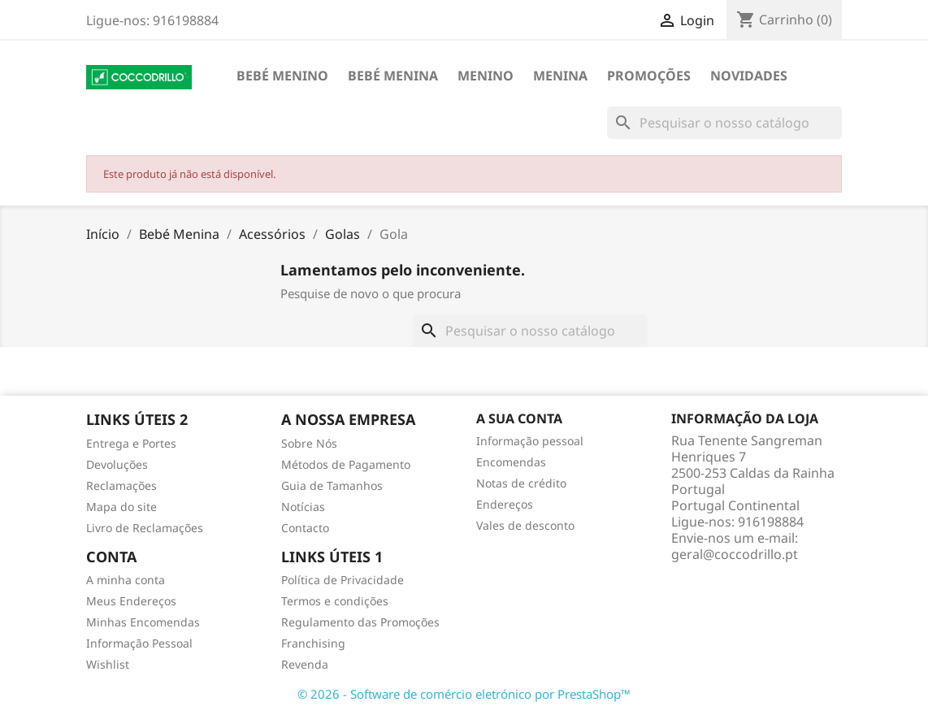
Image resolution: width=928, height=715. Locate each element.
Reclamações (121, 485)
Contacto (305, 527)
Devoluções (117, 464)
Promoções (649, 75)
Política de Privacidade (342, 579)
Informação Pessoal (139, 643)
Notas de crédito (521, 483)
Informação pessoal (529, 440)
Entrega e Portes (131, 443)
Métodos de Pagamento (345, 464)
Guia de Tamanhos (332, 485)
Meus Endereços (131, 601)
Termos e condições (334, 601)
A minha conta (125, 579)
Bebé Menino (282, 75)
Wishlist (107, 664)
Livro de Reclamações (144, 527)
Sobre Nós (309, 443)
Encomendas (511, 462)
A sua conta (519, 418)
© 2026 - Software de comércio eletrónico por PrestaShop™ (464, 694)
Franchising (313, 643)
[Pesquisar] (724, 122)
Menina (560, 75)
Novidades (748, 75)
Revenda (304, 664)
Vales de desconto (525, 525)
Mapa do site (121, 506)
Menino (485, 75)
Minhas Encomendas (143, 622)
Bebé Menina (393, 75)
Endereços (504, 504)
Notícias (303, 506)
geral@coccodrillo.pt (734, 554)
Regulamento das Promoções (360, 622)
